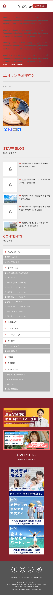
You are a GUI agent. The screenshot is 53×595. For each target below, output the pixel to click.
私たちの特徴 (11, 257)
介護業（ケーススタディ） (16, 287)
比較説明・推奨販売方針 (15, 379)
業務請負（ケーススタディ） (17, 297)
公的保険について (16, 577)
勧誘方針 (9, 384)
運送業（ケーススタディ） (16, 316)
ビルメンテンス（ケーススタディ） (19, 307)
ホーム (5, 64)
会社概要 (10, 341)
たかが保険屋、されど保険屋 (17, 273)
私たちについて (12, 252)
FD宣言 (9, 357)
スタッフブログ (12, 335)
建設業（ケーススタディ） (16, 283)
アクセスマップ (12, 346)
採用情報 (10, 363)
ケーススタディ (12, 278)
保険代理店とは (12, 262)
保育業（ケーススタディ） (16, 292)
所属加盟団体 (11, 351)
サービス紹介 (11, 268)
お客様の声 (10, 322)
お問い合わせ (39, 6)
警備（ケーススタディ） (15, 311)
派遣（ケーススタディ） (15, 302)
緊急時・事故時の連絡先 (15, 375)
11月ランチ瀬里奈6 (17, 64)
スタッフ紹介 (11, 328)
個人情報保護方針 (12, 389)
